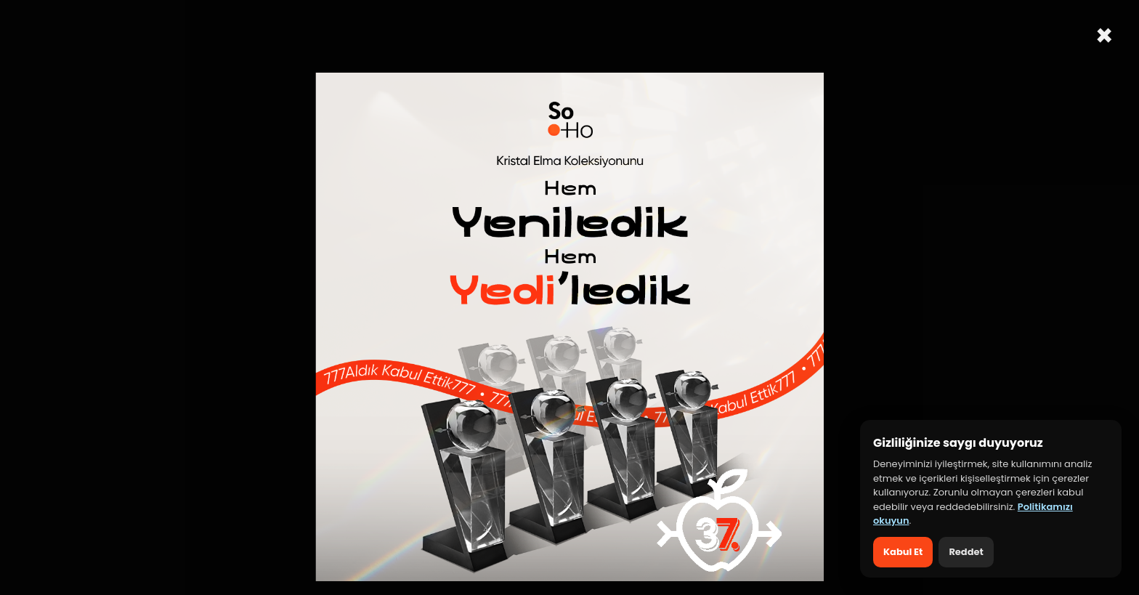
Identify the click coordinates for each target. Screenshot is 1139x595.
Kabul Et (903, 552)
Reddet (966, 552)
